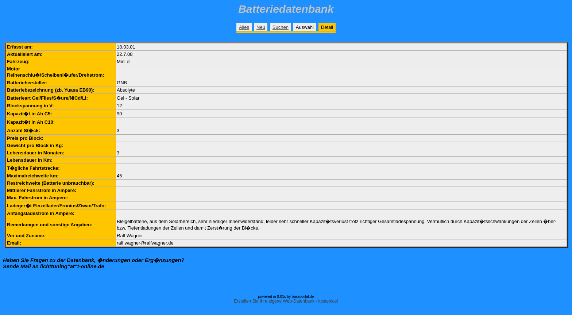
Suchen (281, 27)
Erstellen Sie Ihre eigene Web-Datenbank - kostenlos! (286, 301)
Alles (244, 27)
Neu (260, 27)
